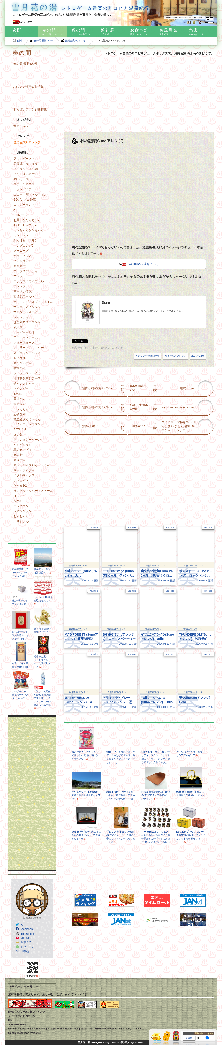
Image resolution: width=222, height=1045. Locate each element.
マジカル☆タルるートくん (31, 465)
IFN (10, 1020)
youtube (26, 938)
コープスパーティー (27, 271)
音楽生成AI (20, 126)
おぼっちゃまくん (25, 225)
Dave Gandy (33, 1028)
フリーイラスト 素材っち (21, 1015)
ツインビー (21, 388)
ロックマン (21, 506)
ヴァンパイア (22, 189)
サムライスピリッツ (27, 307)
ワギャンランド (24, 511)
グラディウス (22, 255)
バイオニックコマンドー (30, 424)
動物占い (27, 947)
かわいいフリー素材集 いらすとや (26, 1011)
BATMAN (19, 429)
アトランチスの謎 (25, 169)
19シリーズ (21, 179)
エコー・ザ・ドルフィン (30, 194)
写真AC (26, 942)
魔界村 (18, 455)
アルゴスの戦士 (24, 174)
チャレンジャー (24, 383)
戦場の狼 (19, 368)
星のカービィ (22, 449)
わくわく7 (20, 516)
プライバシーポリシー (23, 986)
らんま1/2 (20, 485)
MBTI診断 (22, 951)
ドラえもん (21, 409)
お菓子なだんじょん (27, 220)
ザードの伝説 (22, 291)
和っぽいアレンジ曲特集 (30, 109)
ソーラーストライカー (28, 373)
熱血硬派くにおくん (27, 419)
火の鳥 (18, 434)
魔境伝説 (19, 460)
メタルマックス (24, 475)
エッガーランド (24, 204)
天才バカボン (22, 398)
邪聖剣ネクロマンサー (28, 322)
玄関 (19, 40)
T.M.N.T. (18, 393)
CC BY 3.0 (137, 1028)
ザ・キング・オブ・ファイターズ (34, 301)
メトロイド (21, 480)
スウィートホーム (25, 337)
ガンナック (21, 235)
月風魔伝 (19, 266)
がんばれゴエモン (25, 240)
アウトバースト (24, 158)
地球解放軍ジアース (27, 378)
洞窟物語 (19, 404)
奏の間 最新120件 (43, 40)
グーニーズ (21, 250)
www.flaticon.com (104, 1028)
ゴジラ (18, 276)
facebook (27, 929)
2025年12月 (197, 355)
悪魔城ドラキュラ (25, 163)
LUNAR (18, 496)
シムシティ (21, 317)
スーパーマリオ (24, 332)
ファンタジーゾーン (27, 439)
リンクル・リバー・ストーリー (34, 490)
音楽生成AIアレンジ (76, 40)
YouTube (94, 527)
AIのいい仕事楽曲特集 (28, 86)
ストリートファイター (28, 347)
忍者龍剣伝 (21, 414)
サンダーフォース (25, 312)
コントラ (19, 286)
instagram (27, 933)
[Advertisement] (32, 793)
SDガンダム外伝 (24, 199)
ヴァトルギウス (24, 184)
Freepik (45, 1028)
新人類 (18, 327)
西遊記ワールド (24, 296)
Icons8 (37, 1033)
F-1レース (20, 215)
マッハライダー (24, 470)
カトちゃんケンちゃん (28, 230)
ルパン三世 (21, 501)
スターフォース (24, 342)
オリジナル (21, 521)
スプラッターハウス (27, 352)
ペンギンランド (24, 444)
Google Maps (15, 1033)
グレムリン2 (21, 260)
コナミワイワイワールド (30, 281)
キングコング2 (23, 245)
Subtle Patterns (17, 1024)
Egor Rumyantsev (61, 1028)
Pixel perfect (80, 1028)
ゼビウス (19, 358)
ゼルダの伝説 (22, 363)
